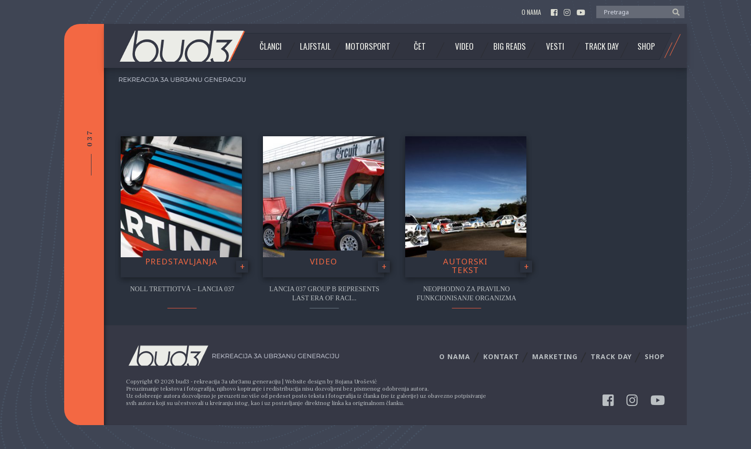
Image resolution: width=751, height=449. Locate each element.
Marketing (555, 356)
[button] (674, 11)
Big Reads (509, 46)
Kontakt (501, 356)
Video (464, 46)
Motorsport (367, 46)
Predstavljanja (181, 261)
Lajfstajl (315, 46)
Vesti (555, 46)
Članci (271, 46)
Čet (420, 46)
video (323, 261)
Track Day (602, 46)
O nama (531, 12)
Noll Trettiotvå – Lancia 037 (182, 289)
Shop (646, 46)
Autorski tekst (465, 266)
